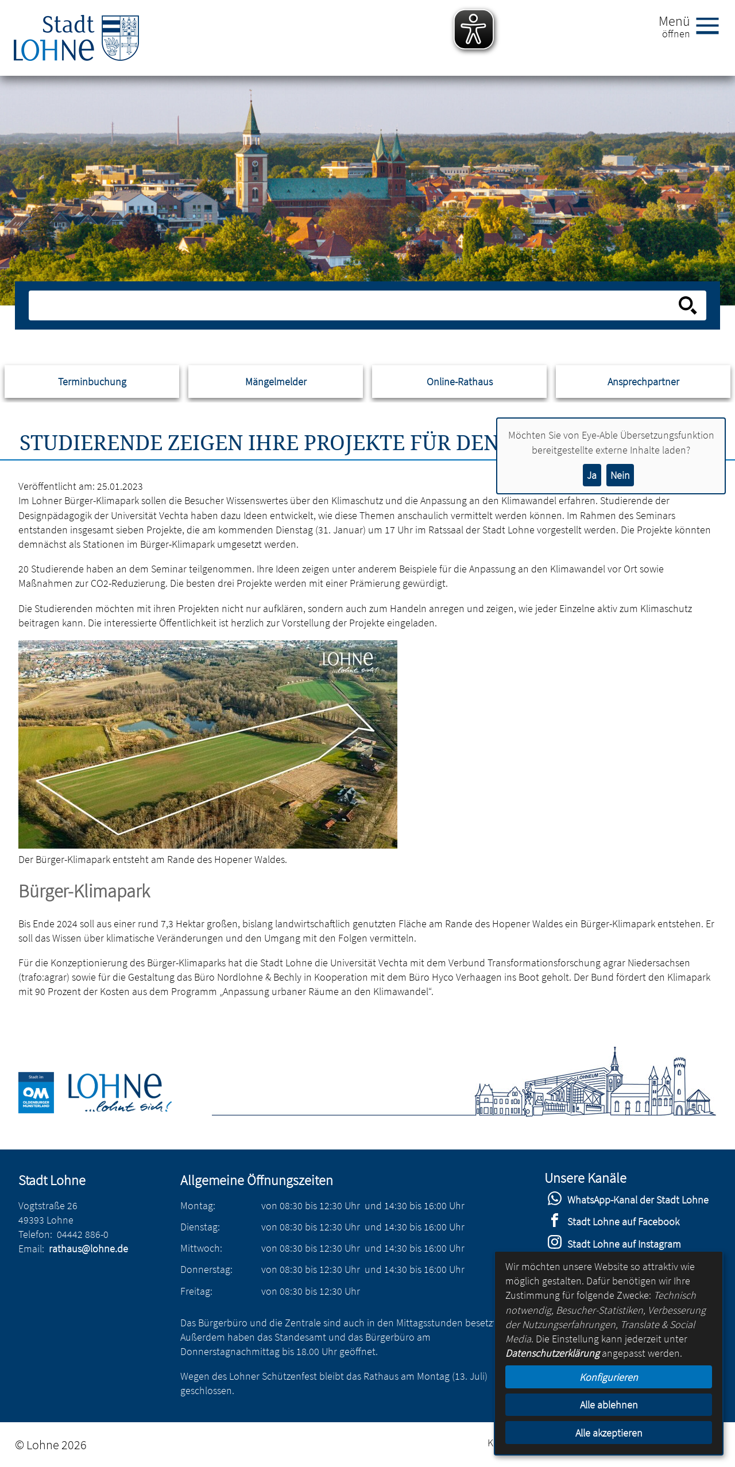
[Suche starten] (688, 305)
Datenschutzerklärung (552, 1353)
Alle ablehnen (609, 1404)
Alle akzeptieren (609, 1432)
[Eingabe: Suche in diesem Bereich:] (355, 305)
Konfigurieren (608, 1377)
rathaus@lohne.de (88, 1248)
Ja (592, 475)
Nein (620, 475)
